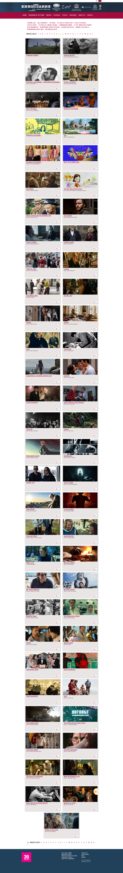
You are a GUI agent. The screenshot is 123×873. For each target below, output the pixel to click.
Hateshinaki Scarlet (32, 456)
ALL (28, 842)
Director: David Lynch (69, 350)
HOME (25, 15)
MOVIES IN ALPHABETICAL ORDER (69, 856)
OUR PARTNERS (85, 854)
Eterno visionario (32, 402)
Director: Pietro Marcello (32, 350)
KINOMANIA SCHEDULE (67, 854)
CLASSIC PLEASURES (80, 23)
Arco (65, 135)
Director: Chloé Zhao (68, 431)
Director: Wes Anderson (69, 618)
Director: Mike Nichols (31, 804)
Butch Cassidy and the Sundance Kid (38, 215)
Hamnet (66, 429)
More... (57, 61)
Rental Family (68, 643)
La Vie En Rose (69, 509)
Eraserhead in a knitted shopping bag (39, 376)
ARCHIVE (83, 857)
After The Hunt (31, 109)
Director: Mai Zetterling (31, 431)
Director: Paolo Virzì (68, 244)
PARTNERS (73, 15)
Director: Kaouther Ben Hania (33, 778)
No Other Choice (69, 589)
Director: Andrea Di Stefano (32, 591)
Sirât (65, 696)
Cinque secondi (69, 242)
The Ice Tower (68, 482)
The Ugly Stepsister (70, 750)
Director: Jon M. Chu (68, 804)
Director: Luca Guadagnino (32, 110)
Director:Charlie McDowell (32, 724)
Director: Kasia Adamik (50, 831)
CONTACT (90, 15)
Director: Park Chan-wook (70, 591)
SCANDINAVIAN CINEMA (65, 25)
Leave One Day (69, 536)
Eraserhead (67, 349)
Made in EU (30, 563)
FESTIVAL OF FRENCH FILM (65, 23)
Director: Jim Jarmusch (69, 404)
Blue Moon (30, 189)
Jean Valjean (30, 509)
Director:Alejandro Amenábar (70, 217)
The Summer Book (32, 723)
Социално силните (32, 55)
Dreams (28, 322)
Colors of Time (31, 269)
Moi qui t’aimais (69, 563)
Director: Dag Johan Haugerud (71, 324)
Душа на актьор (69, 55)
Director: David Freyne (69, 377)
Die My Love (68, 296)
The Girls (29, 429)
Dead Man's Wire (32, 296)
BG (96, 1)
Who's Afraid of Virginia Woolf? (37, 803)
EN (99, 1)
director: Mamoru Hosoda (32, 457)
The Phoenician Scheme (72, 616)
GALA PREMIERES (42, 23)
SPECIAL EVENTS (32, 25)
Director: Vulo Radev (31, 83)
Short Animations (69, 669)
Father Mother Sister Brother (74, 402)
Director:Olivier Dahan (69, 511)
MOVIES (48, 15)
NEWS (83, 856)
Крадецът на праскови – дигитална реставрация (42, 82)
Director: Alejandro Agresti (70, 778)
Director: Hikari (67, 644)
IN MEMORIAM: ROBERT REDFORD (50, 27)
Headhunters (68, 456)
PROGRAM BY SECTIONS (36, 15)
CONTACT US (85, 853)
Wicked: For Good (69, 803)
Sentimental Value (32, 669)
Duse (28, 349)
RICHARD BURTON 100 (67, 27)
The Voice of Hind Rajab (34, 776)
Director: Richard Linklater (32, 190)
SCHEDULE (56, 15)
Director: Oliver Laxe (68, 698)
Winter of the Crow (51, 830)
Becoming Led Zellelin (33, 162)
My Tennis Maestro (32, 589)
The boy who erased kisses (73, 189)
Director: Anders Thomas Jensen (34, 537)
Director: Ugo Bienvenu (69, 137)
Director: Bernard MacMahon (33, 164)
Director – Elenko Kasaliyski (70, 724)
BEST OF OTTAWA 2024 (71, 162)
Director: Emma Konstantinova (71, 57)
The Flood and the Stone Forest (74, 723)
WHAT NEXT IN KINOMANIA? (68, 858)
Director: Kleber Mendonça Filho (33, 751)
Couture (66, 269)
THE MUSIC (52, 23)
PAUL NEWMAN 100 (32, 27)
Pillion (28, 643)
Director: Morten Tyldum (69, 457)
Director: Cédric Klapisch (31, 270)
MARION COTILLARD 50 (82, 27)
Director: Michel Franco (31, 324)
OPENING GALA (31, 23)
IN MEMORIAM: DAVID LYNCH (35, 29)
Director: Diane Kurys (69, 564)
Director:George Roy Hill (31, 217)
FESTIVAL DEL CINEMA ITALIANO (48, 25)
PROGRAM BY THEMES (67, 857)
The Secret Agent (32, 750)
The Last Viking (31, 536)
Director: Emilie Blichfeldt (70, 751)
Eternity (66, 376)
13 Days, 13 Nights (70, 82)
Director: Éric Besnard (31, 511)
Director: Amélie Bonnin (69, 537)
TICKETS (65, 15)
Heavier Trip (30, 482)
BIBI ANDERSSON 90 (51, 29)
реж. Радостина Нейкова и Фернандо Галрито (75, 190)
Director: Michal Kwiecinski (32, 244)
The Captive (68, 215)
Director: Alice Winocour (69, 270)
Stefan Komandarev (31, 564)
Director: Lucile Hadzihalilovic (70, 484)
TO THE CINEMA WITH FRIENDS (83, 25)
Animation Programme (71, 109)
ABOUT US (81, 15)
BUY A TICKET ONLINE (67, 853)
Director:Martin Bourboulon (70, 83)
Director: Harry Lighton (31, 644)
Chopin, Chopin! (31, 242)
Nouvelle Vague (31, 616)
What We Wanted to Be (72, 776)
